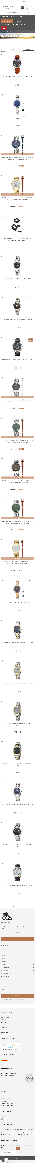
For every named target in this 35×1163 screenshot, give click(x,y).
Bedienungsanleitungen (7, 1103)
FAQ (2, 1107)
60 (19, 51)
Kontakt (3, 1100)
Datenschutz (4, 1101)
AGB (2, 1120)
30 (15, 51)
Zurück (13, 906)
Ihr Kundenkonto (5, 1096)
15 (13, 51)
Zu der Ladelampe (17, 932)
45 (17, 51)
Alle (22, 51)
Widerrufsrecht (5, 1105)
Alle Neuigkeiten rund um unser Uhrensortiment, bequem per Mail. (16, 1146)
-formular (11, 1105)
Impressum (4, 1118)
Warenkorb (31, 6)
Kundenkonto (27, 1)
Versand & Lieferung (6, 1098)
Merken (2, 55)
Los (29, 12)
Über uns (3, 1116)
